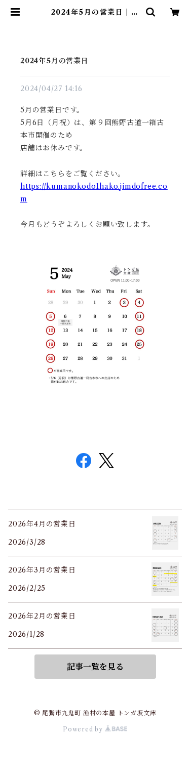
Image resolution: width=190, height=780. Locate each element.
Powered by (95, 729)
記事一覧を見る (95, 667)
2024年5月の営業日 (54, 60)
